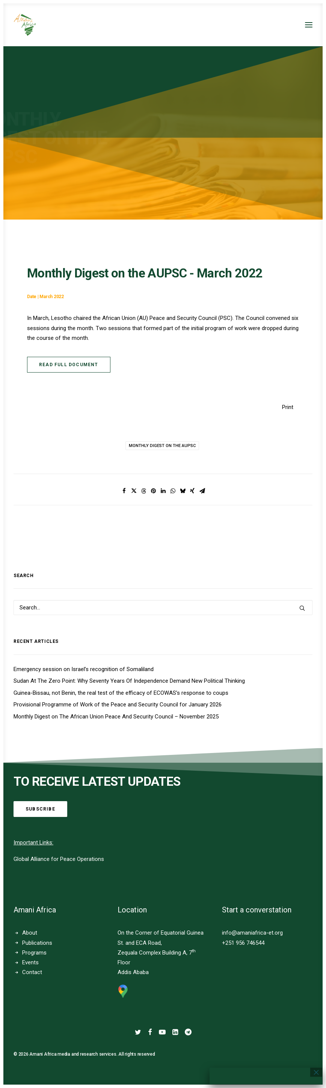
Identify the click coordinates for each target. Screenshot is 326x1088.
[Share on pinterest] (153, 491)
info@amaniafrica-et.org (252, 932)
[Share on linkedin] (163, 491)
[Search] (163, 607)
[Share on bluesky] (182, 491)
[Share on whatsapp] (172, 491)
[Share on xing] (192, 491)
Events (30, 962)
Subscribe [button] (40, 809)
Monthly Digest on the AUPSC (162, 445)
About (29, 932)
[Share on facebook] (123, 491)
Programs (34, 952)
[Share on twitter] (133, 491)
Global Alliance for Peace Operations (59, 859)
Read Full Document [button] (68, 364)
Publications (37, 942)
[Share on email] (202, 491)
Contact (32, 972)
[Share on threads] (143, 491)
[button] (308, 24)
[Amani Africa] (25, 25)
